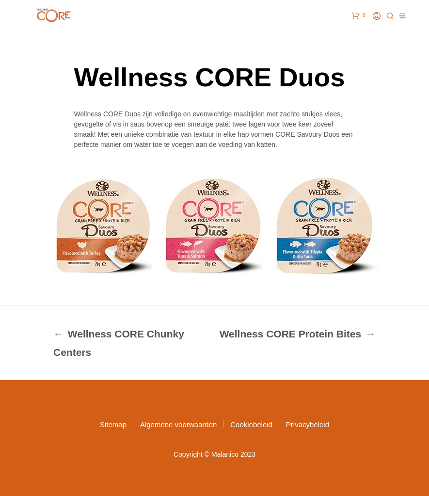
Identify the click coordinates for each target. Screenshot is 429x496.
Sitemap (113, 424)
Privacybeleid (307, 424)
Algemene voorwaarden (178, 424)
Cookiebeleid (251, 424)
